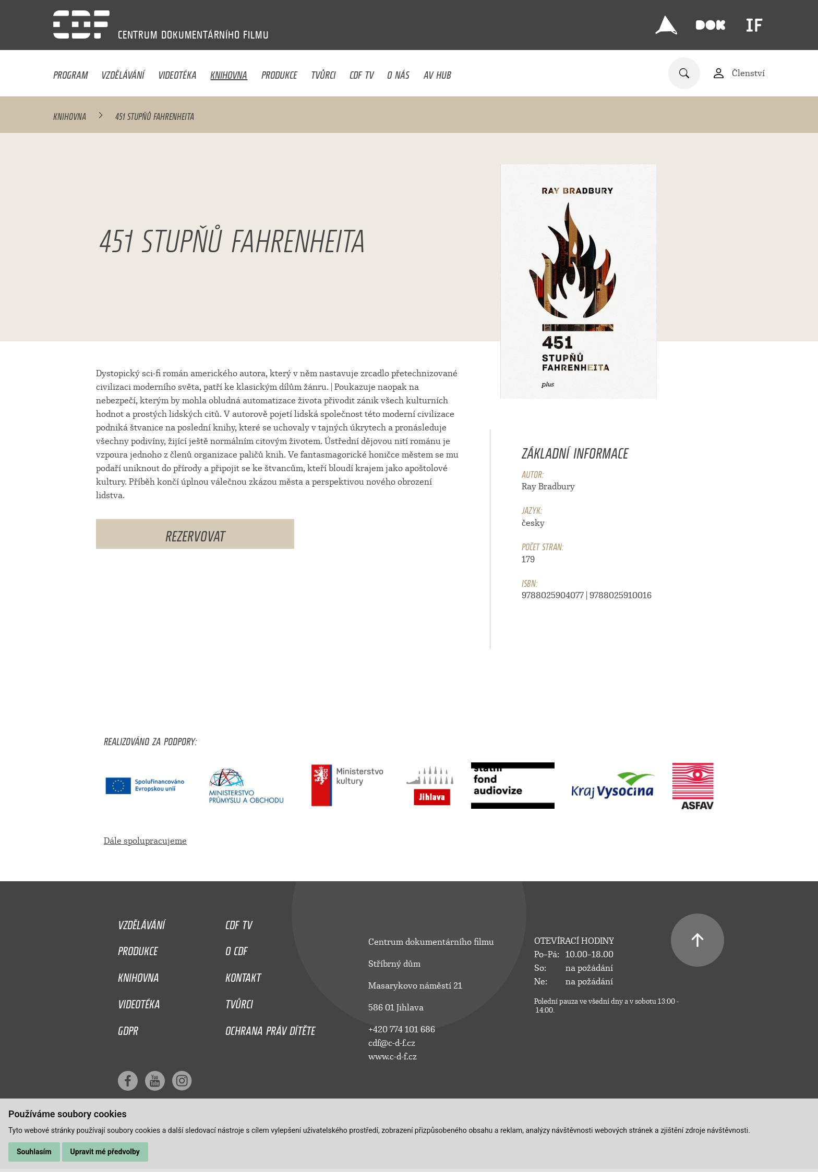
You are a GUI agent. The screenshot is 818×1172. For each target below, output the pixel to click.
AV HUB (437, 72)
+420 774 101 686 (401, 1029)
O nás (398, 72)
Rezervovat (195, 534)
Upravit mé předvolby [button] (105, 1152)
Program (70, 72)
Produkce (279, 72)
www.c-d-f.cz (392, 1057)
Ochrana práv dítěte (270, 1028)
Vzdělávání (122, 72)
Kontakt (243, 975)
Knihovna (228, 72)
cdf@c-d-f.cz (391, 1043)
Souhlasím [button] (34, 1152)
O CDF (236, 948)
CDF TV (362, 72)
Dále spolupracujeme (145, 841)
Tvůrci (323, 72)
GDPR (128, 1028)
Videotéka (177, 72)
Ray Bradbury (548, 486)
